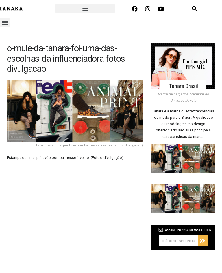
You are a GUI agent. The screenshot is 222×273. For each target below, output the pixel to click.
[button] (85, 8)
